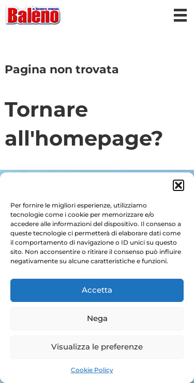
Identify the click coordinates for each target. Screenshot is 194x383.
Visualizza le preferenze (97, 347)
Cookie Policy (92, 370)
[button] (178, 185)
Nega (97, 318)
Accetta (97, 290)
